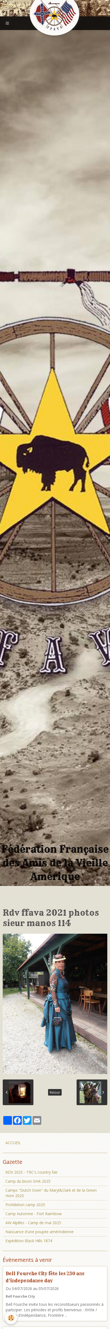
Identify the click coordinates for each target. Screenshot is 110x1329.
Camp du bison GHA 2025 (28, 1181)
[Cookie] (11, 1318)
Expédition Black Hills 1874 (28, 1240)
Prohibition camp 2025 (25, 1204)
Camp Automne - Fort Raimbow (33, 1213)
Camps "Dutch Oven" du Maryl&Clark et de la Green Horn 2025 (51, 1193)
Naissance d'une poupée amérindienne (39, 1231)
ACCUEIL (13, 1142)
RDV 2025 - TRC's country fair (31, 1172)
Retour (55, 1092)
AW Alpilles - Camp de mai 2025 (33, 1222)
